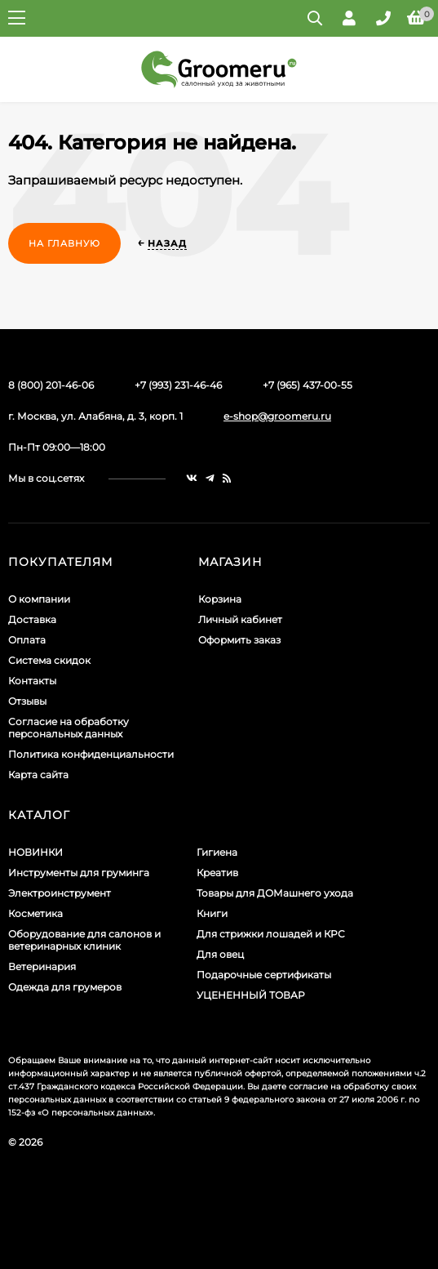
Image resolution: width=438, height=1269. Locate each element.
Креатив (217, 872)
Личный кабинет (240, 619)
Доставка (32, 619)
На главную (64, 243)
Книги (212, 913)
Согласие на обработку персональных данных (68, 727)
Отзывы (27, 701)
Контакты (32, 681)
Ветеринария (42, 966)
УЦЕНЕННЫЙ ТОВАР (251, 995)
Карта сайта (38, 774)
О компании (39, 599)
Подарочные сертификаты (264, 974)
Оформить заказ (239, 640)
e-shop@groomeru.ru (277, 416)
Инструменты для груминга (78, 872)
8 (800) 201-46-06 (51, 385)
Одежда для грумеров (65, 987)
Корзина (219, 599)
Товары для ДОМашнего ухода (275, 893)
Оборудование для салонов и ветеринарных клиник (84, 940)
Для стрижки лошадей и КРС (271, 934)
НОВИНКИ (35, 852)
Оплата (27, 640)
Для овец (220, 954)
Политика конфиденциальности (91, 754)
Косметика (35, 913)
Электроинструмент (59, 893)
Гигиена (217, 852)
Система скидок (49, 660)
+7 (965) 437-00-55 (307, 385)
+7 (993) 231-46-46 (178, 385)
